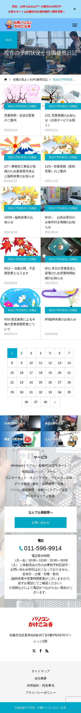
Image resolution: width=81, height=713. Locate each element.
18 (40, 372)
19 (50, 372)
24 (31, 382)
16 (21, 372)
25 (40, 382)
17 (31, 372)
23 (21, 382)
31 (31, 392)
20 (59, 372)
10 (31, 363)
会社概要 (41, 678)
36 (26, 402)
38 (45, 402)
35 (69, 392)
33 (50, 392)
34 (59, 392)
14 (69, 363)
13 (59, 363)
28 (69, 382)
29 (12, 392)
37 (36, 402)
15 (12, 372)
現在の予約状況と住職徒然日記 (22, 107)
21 (69, 372)
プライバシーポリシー (40, 692)
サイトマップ (41, 671)
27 (59, 382)
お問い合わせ (41, 522)
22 (12, 382)
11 (40, 363)
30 (21, 392)
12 (50, 363)
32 (40, 392)
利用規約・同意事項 (40, 685)
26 (50, 382)
